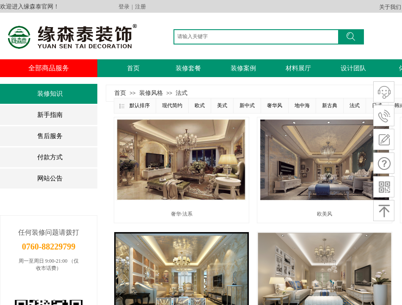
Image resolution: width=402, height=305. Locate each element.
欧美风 (324, 214)
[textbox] (258, 36)
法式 (181, 92)
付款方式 (50, 157)
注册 (140, 6)
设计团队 (353, 68)
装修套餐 (188, 68)
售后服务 (50, 136)
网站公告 (50, 178)
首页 (133, 68)
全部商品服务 (48, 68)
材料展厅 (298, 68)
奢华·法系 (182, 214)
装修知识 (50, 93)
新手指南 (50, 114)
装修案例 (243, 68)
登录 (123, 6)
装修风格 (151, 92)
